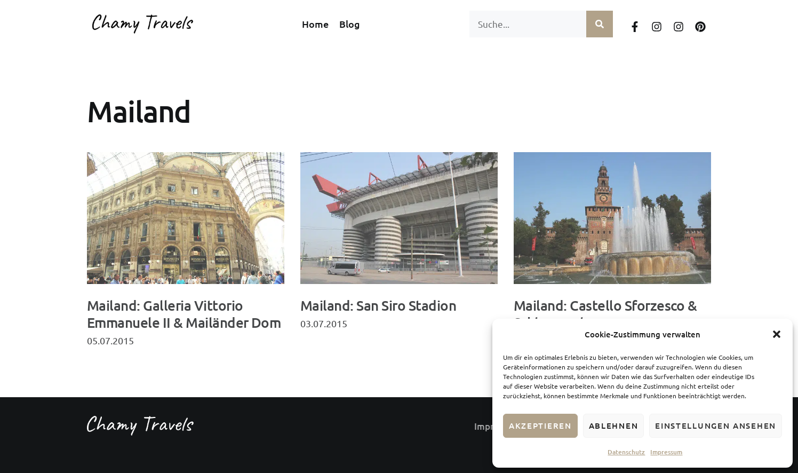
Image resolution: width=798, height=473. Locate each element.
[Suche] (599, 24)
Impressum (666, 451)
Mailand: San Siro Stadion (378, 305)
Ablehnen (614, 425)
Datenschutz (626, 451)
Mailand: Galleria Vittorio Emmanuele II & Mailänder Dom (184, 313)
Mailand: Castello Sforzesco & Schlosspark (605, 313)
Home (315, 24)
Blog (349, 24)
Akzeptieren (540, 425)
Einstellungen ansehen (715, 425)
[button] (776, 334)
